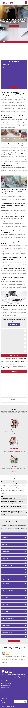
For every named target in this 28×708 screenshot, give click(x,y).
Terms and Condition (6, 693)
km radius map (14, 385)
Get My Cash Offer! (14, 86)
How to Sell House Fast (6, 625)
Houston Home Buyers (13, 706)
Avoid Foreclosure (5, 555)
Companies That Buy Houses (7, 632)
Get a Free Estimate (14, 324)
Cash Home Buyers (5, 540)
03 (11, 456)
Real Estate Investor (5, 597)
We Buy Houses (4, 544)
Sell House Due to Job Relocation (8, 618)
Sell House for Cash (5, 547)
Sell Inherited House (5, 558)
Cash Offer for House (5, 593)
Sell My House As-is (5, 551)
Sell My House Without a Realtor (7, 569)
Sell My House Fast (5, 537)
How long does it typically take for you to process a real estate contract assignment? (14, 507)
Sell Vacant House (5, 622)
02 (11, 437)
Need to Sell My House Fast (7, 565)
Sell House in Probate (5, 583)
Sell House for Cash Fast (6, 689)
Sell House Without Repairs (6, 615)
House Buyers (4, 600)
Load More (14, 640)
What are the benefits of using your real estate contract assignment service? (14, 497)
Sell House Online (5, 636)
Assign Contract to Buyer (6, 683)
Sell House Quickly (5, 604)
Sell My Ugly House (5, 629)
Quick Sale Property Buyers (7, 533)
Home (2, 41)
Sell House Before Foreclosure (7, 590)
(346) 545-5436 (14, 26)
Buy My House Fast (5, 572)
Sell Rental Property (5, 611)
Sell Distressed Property (6, 576)
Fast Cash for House (5, 687)
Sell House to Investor (6, 685)
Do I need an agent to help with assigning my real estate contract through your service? (14, 502)
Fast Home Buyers (5, 607)
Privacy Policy (4, 691)
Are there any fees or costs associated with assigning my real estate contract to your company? (14, 513)
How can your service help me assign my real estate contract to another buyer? (14, 482)
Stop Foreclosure (5, 586)
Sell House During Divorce (6, 579)
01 (11, 419)
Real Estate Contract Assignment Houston (12, 41)
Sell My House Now (5, 562)
